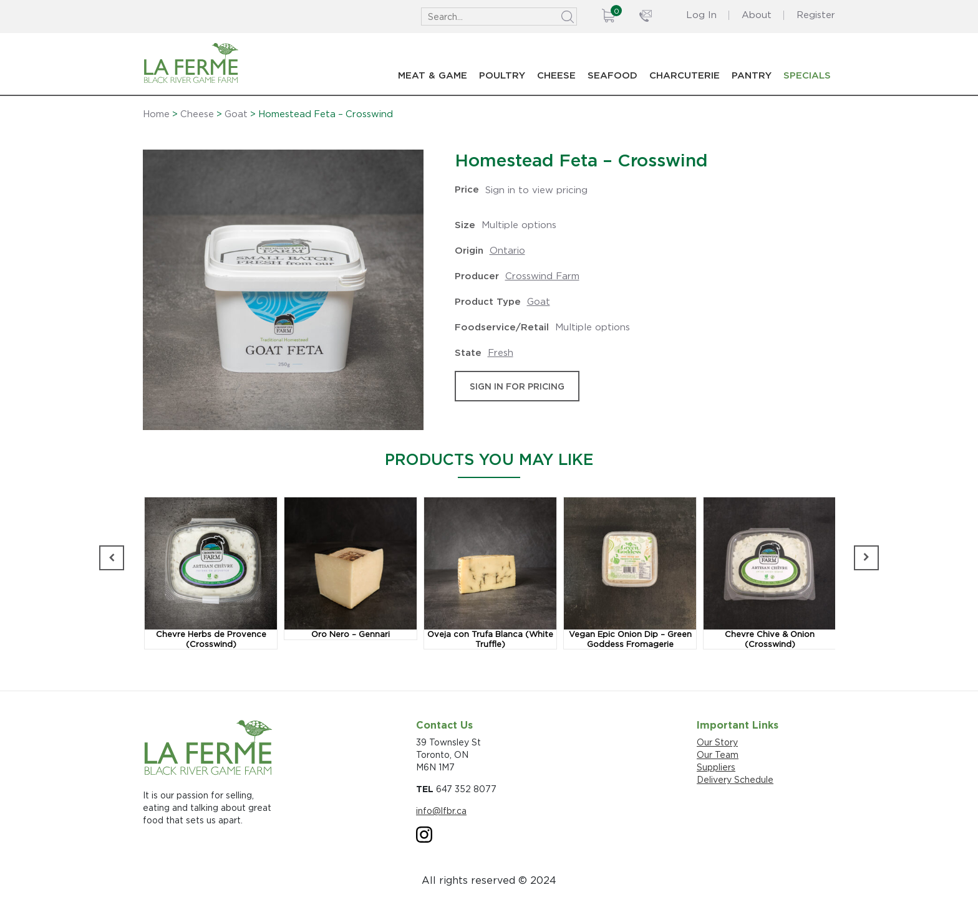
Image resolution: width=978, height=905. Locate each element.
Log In (701, 14)
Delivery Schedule (735, 779)
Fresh (500, 352)
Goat (236, 114)
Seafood (612, 75)
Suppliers (716, 767)
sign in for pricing (517, 386)
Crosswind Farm (542, 276)
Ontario (507, 250)
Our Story (717, 742)
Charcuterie (684, 75)
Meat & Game (432, 75)
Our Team (717, 754)
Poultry (502, 75)
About (757, 14)
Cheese (556, 75)
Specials (807, 75)
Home (156, 114)
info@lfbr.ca (441, 810)
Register (815, 14)
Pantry (752, 75)
